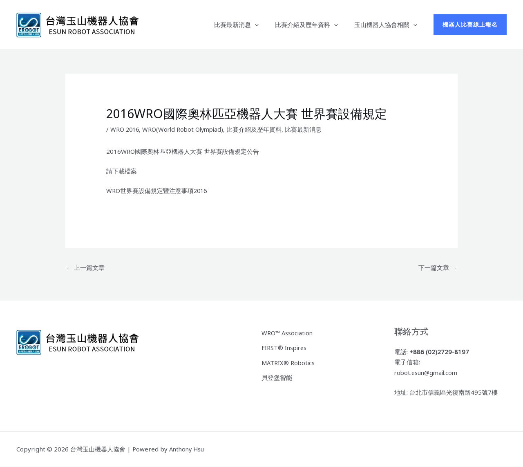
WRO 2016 (125, 129)
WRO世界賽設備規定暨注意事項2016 (157, 190)
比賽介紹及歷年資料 (312, 24)
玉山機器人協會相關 (387, 24)
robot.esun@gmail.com (427, 373)
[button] (265, 24)
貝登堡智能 (277, 376)
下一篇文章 (437, 267)
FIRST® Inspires (285, 347)
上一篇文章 (85, 267)
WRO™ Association (288, 332)
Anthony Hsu (187, 449)
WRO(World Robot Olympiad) (186, 129)
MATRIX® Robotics (289, 361)
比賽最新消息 (246, 24)
